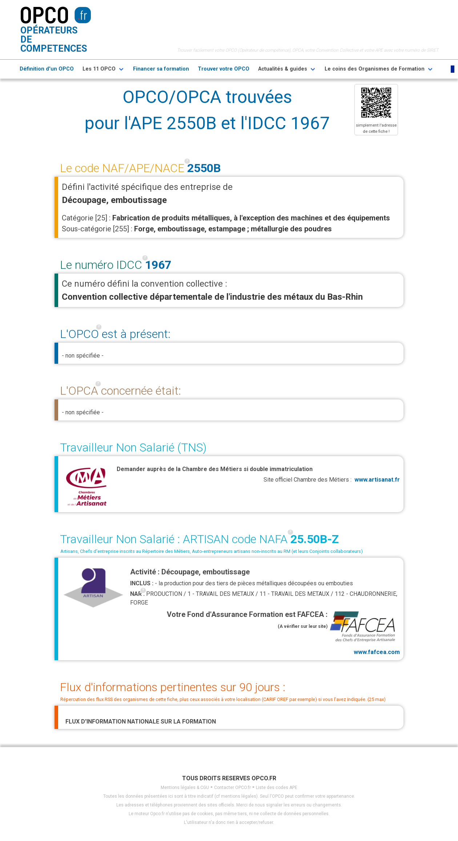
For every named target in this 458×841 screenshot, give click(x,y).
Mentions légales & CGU (185, 787)
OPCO (44, 14)
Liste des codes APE (276, 787)
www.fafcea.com (364, 632)
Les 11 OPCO (99, 69)
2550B (204, 168)
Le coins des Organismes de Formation (375, 69)
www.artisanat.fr (377, 479)
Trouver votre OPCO (223, 69)
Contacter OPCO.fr (232, 787)
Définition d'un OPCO (47, 69)
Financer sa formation (161, 69)
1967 (158, 265)
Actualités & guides (282, 69)
